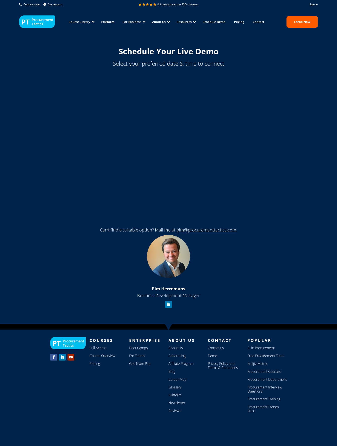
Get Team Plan (140, 363)
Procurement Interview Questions (264, 389)
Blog (171, 371)
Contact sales (29, 4)
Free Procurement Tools (265, 355)
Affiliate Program (181, 363)
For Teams (137, 355)
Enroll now (302, 22)
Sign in (313, 4)
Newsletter (176, 402)
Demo (212, 355)
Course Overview (102, 355)
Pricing (239, 22)
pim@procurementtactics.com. (206, 230)
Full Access (98, 348)
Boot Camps (138, 348)
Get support (53, 4)
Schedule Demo (214, 22)
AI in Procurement (261, 348)
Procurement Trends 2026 (263, 409)
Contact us (216, 348)
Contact (258, 22)
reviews (193, 4)
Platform (107, 22)
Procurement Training (263, 399)
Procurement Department (267, 379)
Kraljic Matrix (257, 363)
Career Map (177, 379)
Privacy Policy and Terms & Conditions (223, 365)
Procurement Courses (263, 371)
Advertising (176, 355)
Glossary (174, 387)
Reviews (174, 410)
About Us (175, 348)
